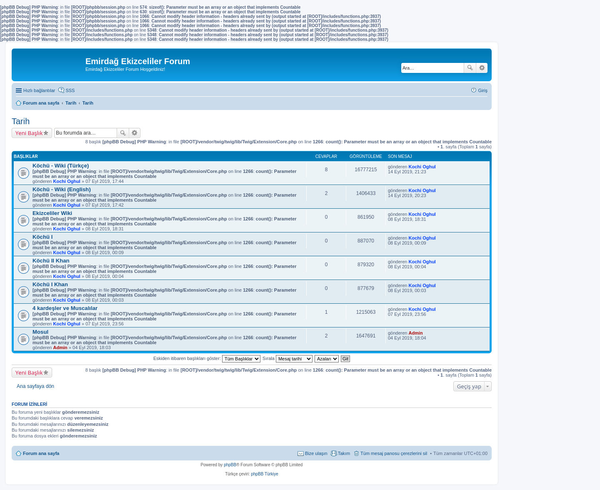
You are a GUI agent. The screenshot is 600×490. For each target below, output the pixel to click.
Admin (60, 347)
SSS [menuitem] (70, 90)
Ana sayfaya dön (35, 386)
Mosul (40, 332)
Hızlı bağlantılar (39, 90)
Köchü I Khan (50, 284)
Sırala (287, 358)
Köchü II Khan (51, 261)
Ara (470, 68)
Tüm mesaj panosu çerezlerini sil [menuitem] (393, 453)
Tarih (21, 121)
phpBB (230, 464)
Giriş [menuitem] (483, 90)
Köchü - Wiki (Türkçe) (60, 165)
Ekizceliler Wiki (52, 213)
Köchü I (42, 237)
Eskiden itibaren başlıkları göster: (206, 358)
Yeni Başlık (28, 133)
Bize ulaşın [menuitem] (316, 453)
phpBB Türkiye (264, 474)
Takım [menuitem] (344, 453)
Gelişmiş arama (482, 68)
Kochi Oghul (66, 181)
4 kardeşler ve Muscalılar (65, 308)
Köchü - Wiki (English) (61, 189)
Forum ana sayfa (41, 453)
